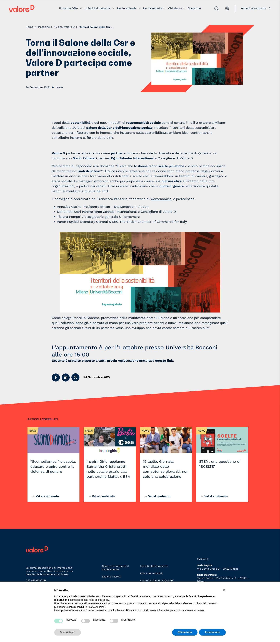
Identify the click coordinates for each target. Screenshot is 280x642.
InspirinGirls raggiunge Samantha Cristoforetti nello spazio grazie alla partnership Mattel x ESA (108, 469)
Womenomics (160, 199)
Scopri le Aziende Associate (157, 580)
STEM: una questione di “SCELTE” (219, 464)
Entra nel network (151, 573)
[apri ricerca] (210, 8)
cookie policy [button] (102, 599)
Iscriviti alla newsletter (154, 566)
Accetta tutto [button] (212, 632)
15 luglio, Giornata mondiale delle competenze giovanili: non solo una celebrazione (165, 469)
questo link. (164, 360)
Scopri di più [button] (67, 632)
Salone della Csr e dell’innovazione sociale (119, 127)
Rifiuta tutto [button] (185, 632)
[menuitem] (227, 8)
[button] (56, 377)
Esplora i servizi (111, 576)
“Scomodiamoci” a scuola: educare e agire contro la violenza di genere (53, 466)
